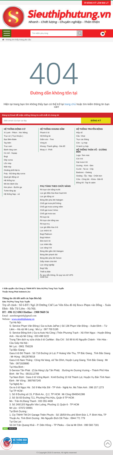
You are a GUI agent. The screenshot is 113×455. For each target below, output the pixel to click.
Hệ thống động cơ (14, 129)
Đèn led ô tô (45, 241)
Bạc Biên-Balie (10, 139)
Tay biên (7, 143)
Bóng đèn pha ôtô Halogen (51, 200)
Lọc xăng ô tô (46, 248)
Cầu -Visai (80, 136)
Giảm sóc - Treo (47, 139)
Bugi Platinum (46, 234)
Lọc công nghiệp (47, 265)
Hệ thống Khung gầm (52, 129)
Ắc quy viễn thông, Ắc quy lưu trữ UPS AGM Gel (56, 276)
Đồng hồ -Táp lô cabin (85, 182)
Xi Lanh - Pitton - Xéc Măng (16, 132)
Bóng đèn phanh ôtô (48, 254)
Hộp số (79, 132)
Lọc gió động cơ (47, 196)
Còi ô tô (79, 159)
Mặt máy (7, 167)
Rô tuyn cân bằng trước (50, 189)
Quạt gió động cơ (11, 177)
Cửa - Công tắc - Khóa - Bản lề (89, 179)
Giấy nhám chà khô (48, 261)
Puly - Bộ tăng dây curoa (14, 173)
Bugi (6, 156)
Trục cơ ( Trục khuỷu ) (13, 136)
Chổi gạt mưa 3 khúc (49, 210)
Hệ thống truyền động (89, 129)
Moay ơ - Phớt (46, 149)
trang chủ (70, 104)
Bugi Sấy (44, 268)
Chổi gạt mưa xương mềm (51, 207)
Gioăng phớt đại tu (12, 170)
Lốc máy (7, 163)
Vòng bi (43, 143)
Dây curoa (8, 160)
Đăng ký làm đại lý (96, 3)
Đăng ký (96, 120)
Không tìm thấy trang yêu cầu (18, 39)
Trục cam (8, 146)
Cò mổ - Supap (10, 153)
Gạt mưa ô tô (82, 162)
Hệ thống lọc (9, 180)
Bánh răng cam (10, 149)
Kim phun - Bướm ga (13, 187)
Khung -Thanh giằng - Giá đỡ (52, 146)
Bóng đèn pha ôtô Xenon (50, 258)
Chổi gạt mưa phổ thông (50, 203)
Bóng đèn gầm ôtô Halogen (51, 251)
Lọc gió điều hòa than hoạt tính (53, 193)
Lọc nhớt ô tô (45, 231)
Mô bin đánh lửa (11, 184)
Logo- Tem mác (83, 155)
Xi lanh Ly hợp (82, 146)
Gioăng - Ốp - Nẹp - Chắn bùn (89, 176)
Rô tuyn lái (44, 217)
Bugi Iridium (45, 237)
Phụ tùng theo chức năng (55, 186)
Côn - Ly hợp (81, 143)
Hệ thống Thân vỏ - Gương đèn (91, 150)
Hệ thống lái (45, 136)
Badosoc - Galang (84, 172)
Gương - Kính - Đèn (84, 165)
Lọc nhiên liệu (46, 244)
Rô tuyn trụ (45, 224)
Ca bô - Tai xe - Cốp (85, 169)
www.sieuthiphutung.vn (23, 319)
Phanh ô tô (44, 132)
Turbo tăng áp (10, 191)
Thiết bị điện (45, 272)
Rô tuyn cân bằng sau (49, 220)
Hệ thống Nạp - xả (12, 194)
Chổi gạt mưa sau (47, 213)
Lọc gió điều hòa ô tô (49, 227)
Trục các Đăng (82, 139)
